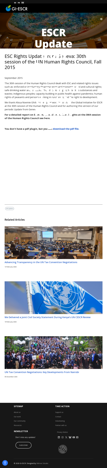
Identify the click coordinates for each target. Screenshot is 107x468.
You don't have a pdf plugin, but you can (42, 128)
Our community (19, 421)
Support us (59, 412)
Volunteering (60, 421)
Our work (17, 417)
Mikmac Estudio (42, 463)
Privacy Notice (62, 432)
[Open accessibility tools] (5, 463)
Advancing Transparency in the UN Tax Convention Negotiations (41, 262)
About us (17, 412)
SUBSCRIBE (23, 445)
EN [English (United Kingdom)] (23, 3)
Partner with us (61, 425)
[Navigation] (101, 19)
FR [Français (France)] (19, 3)
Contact (58, 417)
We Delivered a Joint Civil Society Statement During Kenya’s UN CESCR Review (48, 317)
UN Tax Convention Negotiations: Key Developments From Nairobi (42, 372)
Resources (18, 425)
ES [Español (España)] (15, 3)
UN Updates (60, 150)
